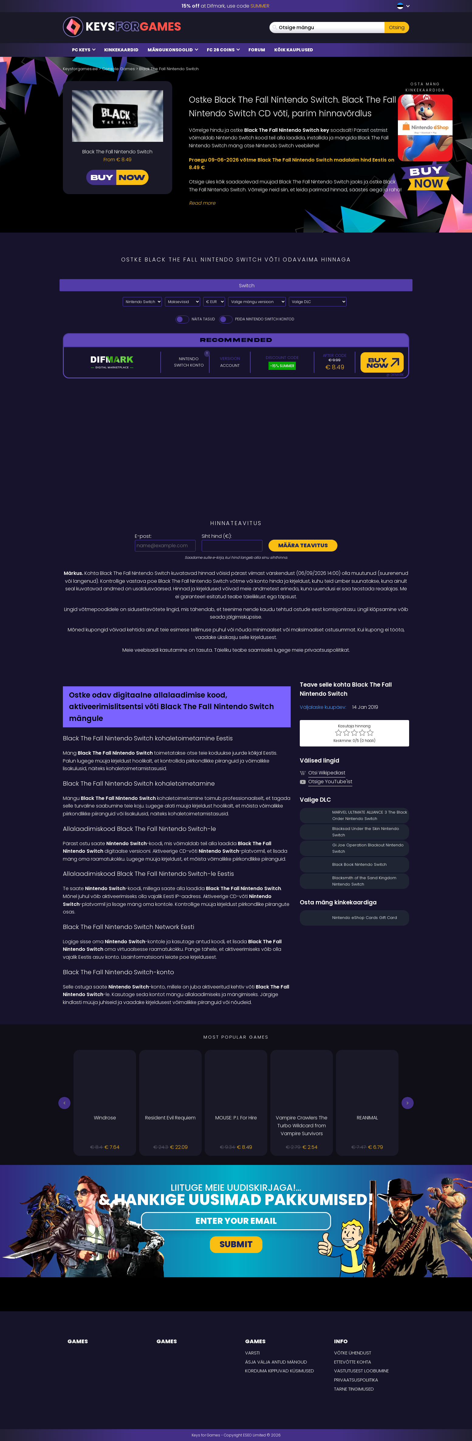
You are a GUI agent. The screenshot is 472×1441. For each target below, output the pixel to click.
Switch (236, 285)
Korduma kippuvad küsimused (279, 1371)
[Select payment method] (182, 301)
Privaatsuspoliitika (356, 1380)
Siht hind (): (217, 536)
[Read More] (295, 203)
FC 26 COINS (223, 50)
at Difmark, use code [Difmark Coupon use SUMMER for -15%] (225, 5)
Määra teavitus (303, 545)
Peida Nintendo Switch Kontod (256, 319)
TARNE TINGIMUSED (354, 1389)
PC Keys (84, 50)
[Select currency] (214, 301)
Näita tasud (195, 319)
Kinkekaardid (121, 50)
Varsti (252, 1353)
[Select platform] (142, 301)
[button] (64, 1103)
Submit (236, 1244)
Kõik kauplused (293, 50)
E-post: (143, 536)
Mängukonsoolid (173, 50)
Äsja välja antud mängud (276, 1362)
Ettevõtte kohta (352, 1362)
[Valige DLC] (318, 301)
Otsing (397, 27)
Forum (256, 50)
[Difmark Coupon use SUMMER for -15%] (236, 667)
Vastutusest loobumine (361, 1371)
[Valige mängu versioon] (257, 301)
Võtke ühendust (352, 1353)
